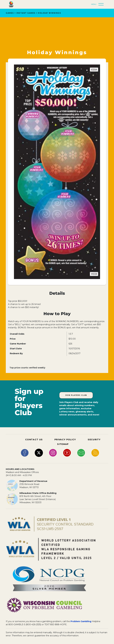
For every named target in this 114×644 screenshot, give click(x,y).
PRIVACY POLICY (65, 439)
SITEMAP (63, 444)
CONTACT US (34, 439)
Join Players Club (76, 395)
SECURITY (94, 439)
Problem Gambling (81, 621)
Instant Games (25, 13)
